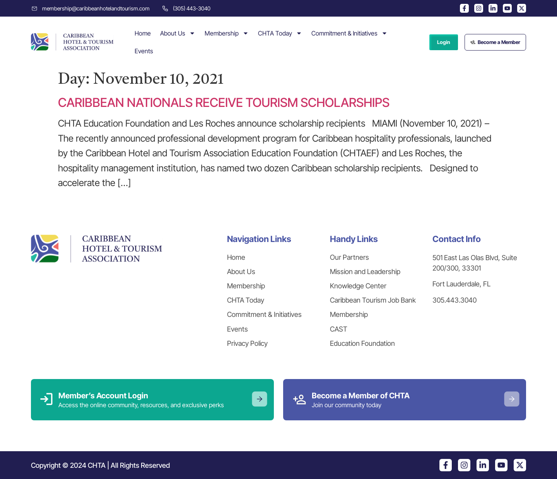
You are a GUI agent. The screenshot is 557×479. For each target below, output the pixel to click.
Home (143, 33)
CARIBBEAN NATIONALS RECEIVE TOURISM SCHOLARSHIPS (224, 102)
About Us (177, 33)
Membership (227, 33)
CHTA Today (280, 33)
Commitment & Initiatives (349, 33)
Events (144, 51)
